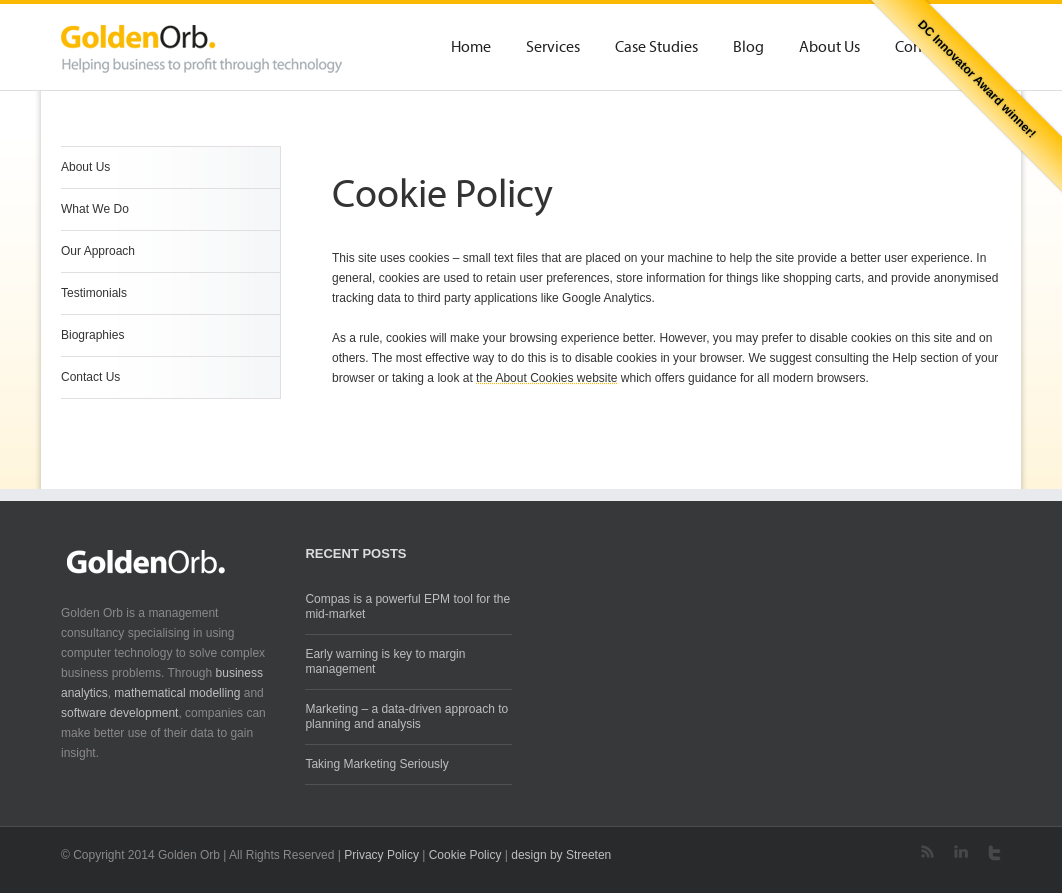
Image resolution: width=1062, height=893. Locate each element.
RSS (927, 851)
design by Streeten (561, 855)
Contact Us (90, 377)
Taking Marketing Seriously (376, 764)
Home (471, 48)
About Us (829, 48)
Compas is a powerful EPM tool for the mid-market (407, 606)
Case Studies (656, 48)
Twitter (994, 853)
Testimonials (94, 293)
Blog (748, 48)
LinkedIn (961, 851)
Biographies (92, 335)
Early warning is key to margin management (385, 661)
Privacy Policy (381, 855)
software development (119, 713)
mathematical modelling (177, 693)
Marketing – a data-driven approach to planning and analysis (406, 716)
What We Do (95, 209)
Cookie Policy (465, 855)
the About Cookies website (546, 378)
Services (553, 48)
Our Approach (98, 251)
